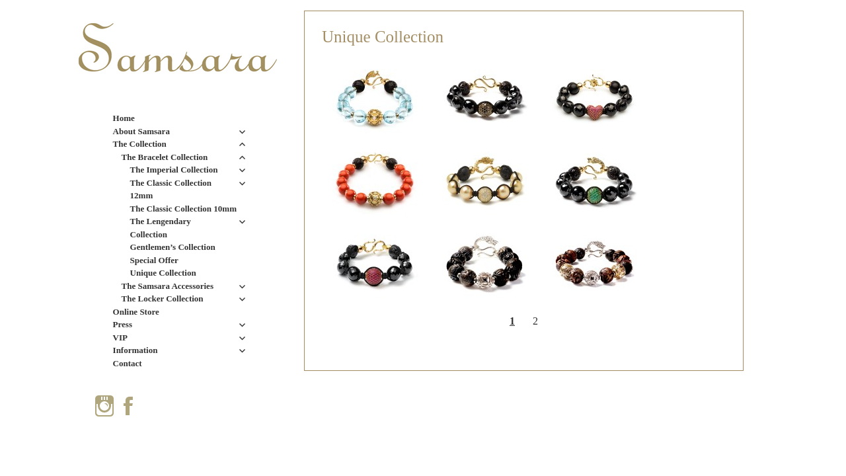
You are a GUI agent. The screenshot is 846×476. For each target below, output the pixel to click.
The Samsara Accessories (167, 286)
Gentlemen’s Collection (172, 247)
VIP (120, 337)
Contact (127, 363)
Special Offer (154, 260)
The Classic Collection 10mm (183, 209)
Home (124, 118)
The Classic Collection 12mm (171, 189)
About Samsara (141, 131)
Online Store (136, 312)
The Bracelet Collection (165, 157)
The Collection (140, 144)
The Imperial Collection (174, 170)
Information (135, 350)
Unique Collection (163, 273)
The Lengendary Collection (160, 227)
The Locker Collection (163, 298)
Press (122, 324)
